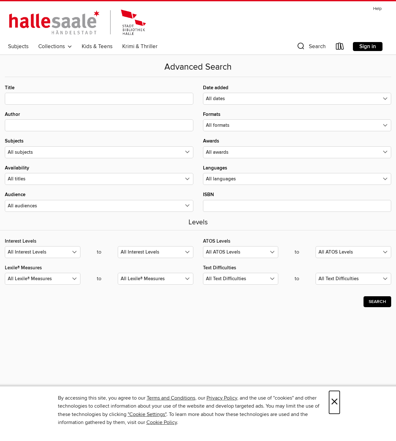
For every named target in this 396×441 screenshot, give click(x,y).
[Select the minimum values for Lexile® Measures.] (42, 279)
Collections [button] (55, 46)
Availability (99, 175)
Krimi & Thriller (140, 46)
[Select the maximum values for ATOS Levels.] (353, 252)
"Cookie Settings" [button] (147, 414)
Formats (297, 121)
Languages (297, 175)
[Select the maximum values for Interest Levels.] (155, 252)
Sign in (367, 46)
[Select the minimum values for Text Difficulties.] (241, 279)
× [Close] (334, 402)
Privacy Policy (222, 398)
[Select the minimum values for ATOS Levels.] (241, 252)
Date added (297, 95)
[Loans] (340, 47)
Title (99, 95)
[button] (310, 47)
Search (377, 302)
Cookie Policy (161, 422)
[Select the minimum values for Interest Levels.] (42, 252)
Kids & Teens (97, 46)
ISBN (297, 202)
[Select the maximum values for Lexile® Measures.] (155, 279)
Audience (99, 202)
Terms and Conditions (171, 398)
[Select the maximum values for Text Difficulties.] (353, 279)
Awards (297, 148)
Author (99, 121)
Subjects (18, 46)
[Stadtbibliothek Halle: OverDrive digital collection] (77, 22)
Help (377, 8)
